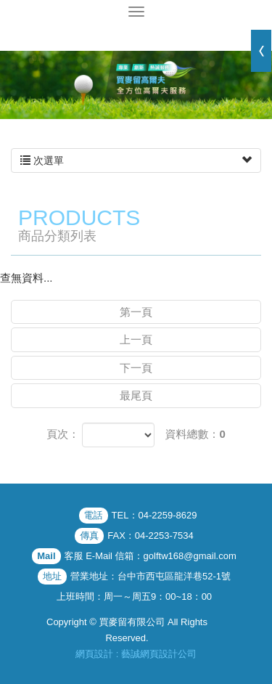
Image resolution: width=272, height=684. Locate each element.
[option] (136, 85)
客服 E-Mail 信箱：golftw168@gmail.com (150, 555)
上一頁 (136, 339)
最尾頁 (136, 395)
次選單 (136, 160)
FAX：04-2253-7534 (150, 535)
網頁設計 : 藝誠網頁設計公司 (136, 653)
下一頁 (136, 368)
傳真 (89, 535)
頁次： (62, 434)
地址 (52, 576)
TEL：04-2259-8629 (154, 515)
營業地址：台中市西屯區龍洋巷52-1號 (150, 576)
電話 (93, 515)
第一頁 (136, 312)
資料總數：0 (195, 434)
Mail (46, 555)
